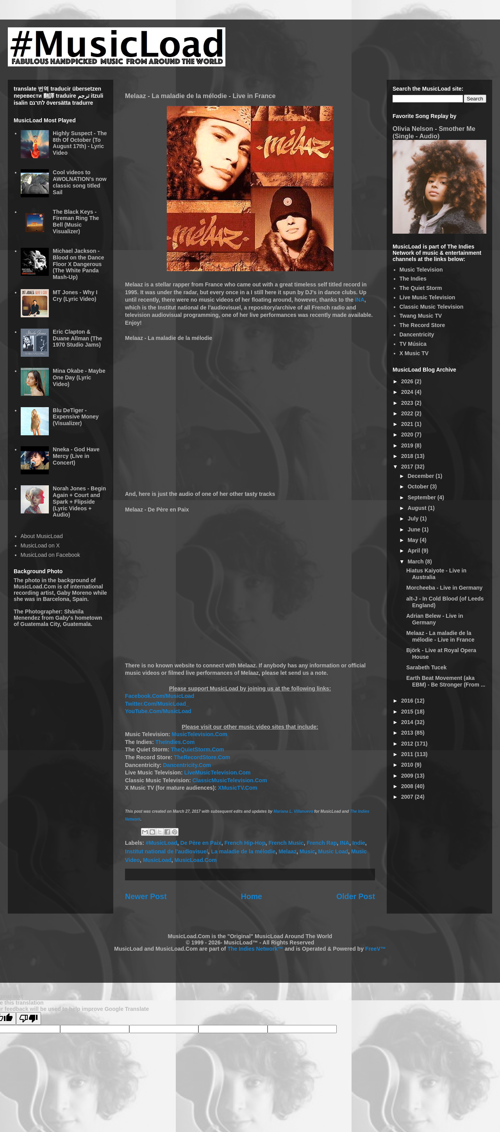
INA (359, 300)
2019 (408, 445)
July (413, 518)
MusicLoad (157, 860)
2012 (408, 743)
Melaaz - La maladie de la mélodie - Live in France (440, 636)
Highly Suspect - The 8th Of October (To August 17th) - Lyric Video (80, 143)
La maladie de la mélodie (243, 851)
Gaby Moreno (74, 593)
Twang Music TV (421, 316)
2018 (408, 456)
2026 (408, 381)
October (418, 486)
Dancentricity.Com (187, 765)
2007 (408, 797)
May (413, 540)
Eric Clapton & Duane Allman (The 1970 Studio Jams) (77, 338)
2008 (408, 786)
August (417, 508)
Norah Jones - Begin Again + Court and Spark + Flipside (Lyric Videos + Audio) (79, 501)
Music (307, 851)
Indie (358, 843)
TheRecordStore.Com (202, 757)
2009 (408, 776)
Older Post (355, 896)
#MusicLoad (161, 843)
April (414, 550)
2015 (408, 711)
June (414, 529)
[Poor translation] (28, 1018)
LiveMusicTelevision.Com (217, 772)
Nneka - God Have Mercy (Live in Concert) (76, 456)
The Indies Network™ (255, 949)
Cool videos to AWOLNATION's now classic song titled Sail (80, 182)
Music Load (333, 851)
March (416, 561)
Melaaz (287, 851)
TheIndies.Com (175, 742)
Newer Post (146, 896)
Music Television (421, 269)
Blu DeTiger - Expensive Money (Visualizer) (76, 417)
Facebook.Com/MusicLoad (159, 696)
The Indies (413, 278)
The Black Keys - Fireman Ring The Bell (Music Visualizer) (76, 221)
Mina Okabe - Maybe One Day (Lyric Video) (79, 377)
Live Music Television (427, 297)
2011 (408, 754)
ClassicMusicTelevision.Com (229, 780)
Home (251, 896)
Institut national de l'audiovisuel (166, 851)
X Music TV (414, 353)
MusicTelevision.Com (199, 734)
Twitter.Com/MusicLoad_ (157, 704)
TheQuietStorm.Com (197, 749)
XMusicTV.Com (237, 788)
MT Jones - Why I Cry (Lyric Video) (75, 295)
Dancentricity (417, 334)
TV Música (413, 344)
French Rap (322, 843)
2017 (408, 466)
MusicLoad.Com (196, 860)
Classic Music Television (432, 307)
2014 (408, 722)
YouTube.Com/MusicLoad (158, 711)
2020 (408, 434)
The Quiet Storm (421, 288)
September (422, 497)
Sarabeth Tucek (426, 667)
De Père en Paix (200, 843)
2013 (408, 733)
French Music (286, 843)
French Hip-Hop (244, 843)
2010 (408, 765)
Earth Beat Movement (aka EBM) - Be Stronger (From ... (445, 681)
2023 (408, 403)
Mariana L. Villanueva (293, 811)
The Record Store (422, 325)
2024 (408, 392)
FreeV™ (375, 949)
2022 (408, 413)
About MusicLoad (42, 536)
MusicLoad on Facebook (50, 555)
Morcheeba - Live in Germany (444, 588)
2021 (408, 424)
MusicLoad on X (40, 545)
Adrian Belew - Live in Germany (434, 619)
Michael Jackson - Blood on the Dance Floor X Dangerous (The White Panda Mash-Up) (78, 264)
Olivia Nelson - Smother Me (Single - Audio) (434, 132)
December (421, 476)
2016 (408, 700)
